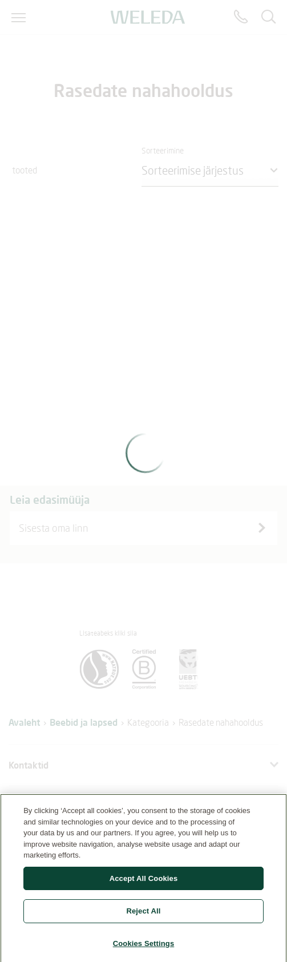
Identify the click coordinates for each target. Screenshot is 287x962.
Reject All (143, 914)
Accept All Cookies (144, 881)
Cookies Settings (144, 947)
